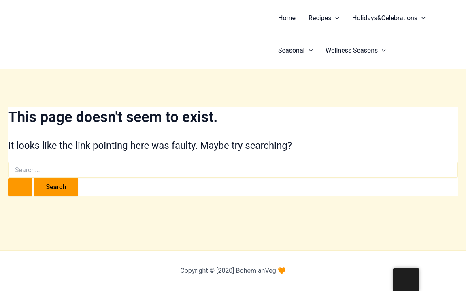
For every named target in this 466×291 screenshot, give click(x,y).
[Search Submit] (20, 187)
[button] (335, 18)
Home (287, 18)
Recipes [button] (324, 18)
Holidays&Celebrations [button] (389, 18)
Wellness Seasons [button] (356, 50)
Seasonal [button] (295, 50)
